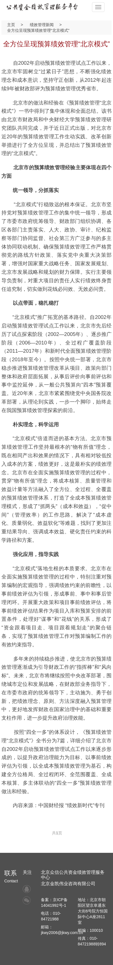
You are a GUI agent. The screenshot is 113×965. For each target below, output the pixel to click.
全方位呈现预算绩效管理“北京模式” (38, 30)
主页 (11, 24)
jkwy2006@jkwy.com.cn (62, 932)
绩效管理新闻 (42, 24)
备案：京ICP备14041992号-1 (54, 902)
